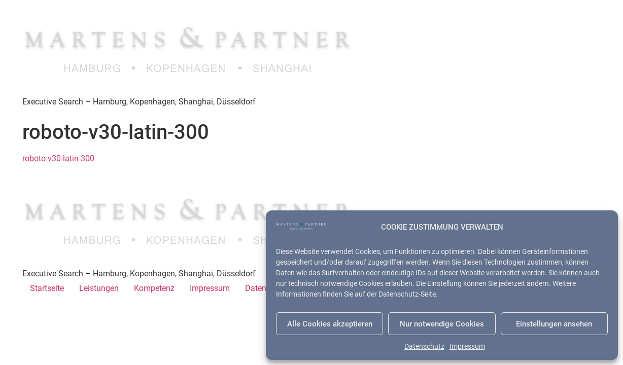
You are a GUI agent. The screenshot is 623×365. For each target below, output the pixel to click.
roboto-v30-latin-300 (58, 158)
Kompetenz (154, 288)
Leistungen (99, 288)
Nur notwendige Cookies (442, 323)
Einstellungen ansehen (554, 323)
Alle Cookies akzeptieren (329, 323)
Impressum (467, 346)
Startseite (47, 288)
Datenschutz (424, 346)
